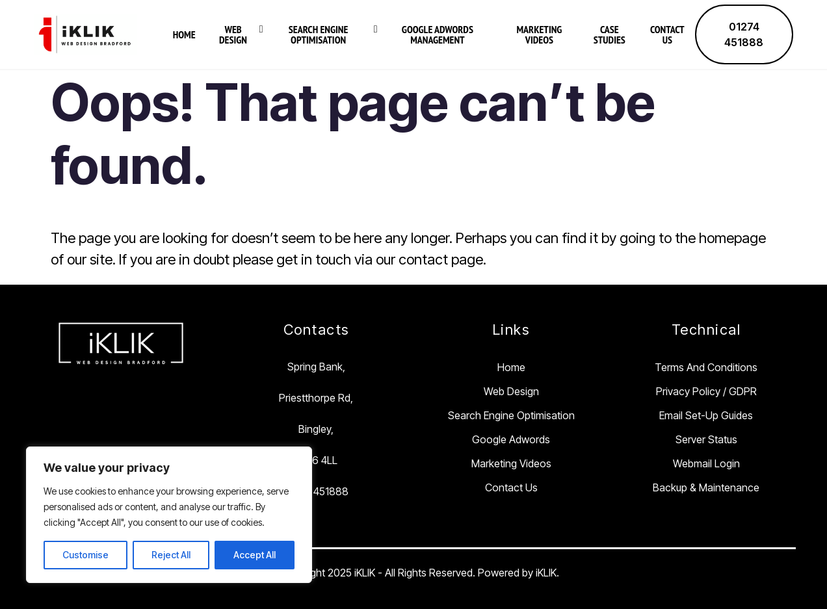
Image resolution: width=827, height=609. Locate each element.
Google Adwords (511, 439)
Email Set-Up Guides (706, 415)
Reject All (170, 554)
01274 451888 (743, 34)
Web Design (233, 34)
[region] (169, 515)
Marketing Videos (539, 34)
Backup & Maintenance (706, 487)
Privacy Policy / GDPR (706, 391)
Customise (85, 554)
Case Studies (609, 34)
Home (184, 34)
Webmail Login (706, 463)
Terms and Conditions (706, 367)
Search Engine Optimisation (318, 34)
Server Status (706, 439)
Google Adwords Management (437, 34)
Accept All (254, 554)
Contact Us (667, 34)
